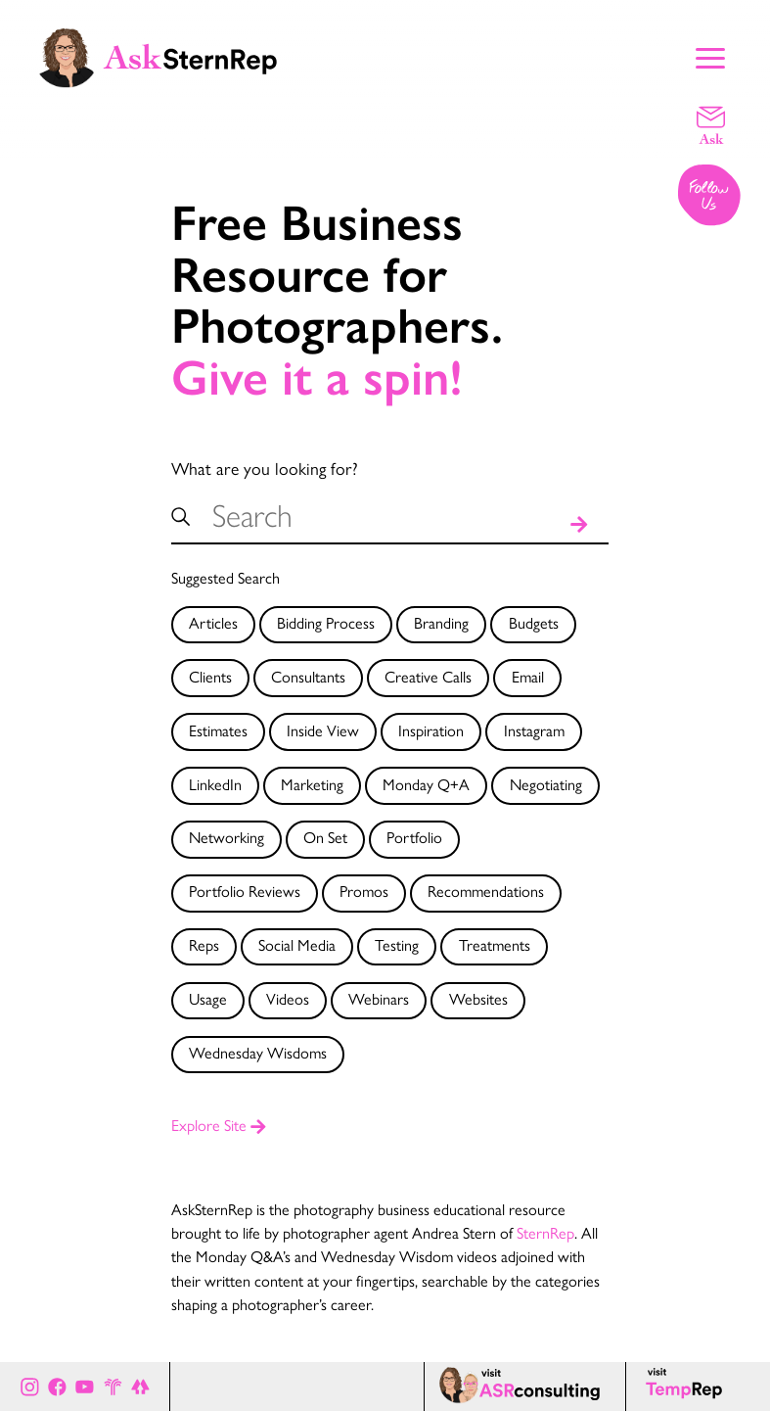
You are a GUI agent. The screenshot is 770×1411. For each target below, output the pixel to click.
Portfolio (414, 836)
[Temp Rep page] (687, 1386)
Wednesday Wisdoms (258, 1052)
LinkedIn (215, 784)
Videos (287, 998)
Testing (397, 944)
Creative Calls (428, 676)
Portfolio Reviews (244, 890)
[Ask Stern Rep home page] (156, 56)
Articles (213, 622)
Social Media (297, 944)
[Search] (579, 520)
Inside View (323, 730)
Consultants (308, 676)
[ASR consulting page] (524, 1386)
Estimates (218, 730)
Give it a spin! (317, 378)
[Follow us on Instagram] (710, 197)
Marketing (312, 784)
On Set (325, 836)
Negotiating (546, 784)
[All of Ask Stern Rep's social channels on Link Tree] (140, 1386)
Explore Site (218, 1124)
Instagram (534, 730)
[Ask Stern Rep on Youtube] (84, 1386)
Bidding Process (326, 622)
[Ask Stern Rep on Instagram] (30, 1386)
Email (528, 676)
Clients (210, 676)
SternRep (545, 1232)
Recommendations (486, 890)
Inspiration (431, 730)
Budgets (534, 622)
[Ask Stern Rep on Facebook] (57, 1386)
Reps (204, 944)
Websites (478, 998)
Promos (364, 890)
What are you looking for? (264, 467)
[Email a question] (711, 124)
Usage (208, 998)
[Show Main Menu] (710, 55)
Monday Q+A (426, 784)
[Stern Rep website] (113, 1386)
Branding (441, 622)
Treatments (494, 944)
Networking (226, 836)
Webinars (378, 998)
